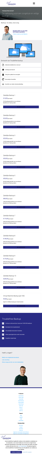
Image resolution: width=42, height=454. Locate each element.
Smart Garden (21, 402)
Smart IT (21, 407)
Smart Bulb (21, 399)
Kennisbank (21, 420)
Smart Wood (21, 404)
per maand (7, 98)
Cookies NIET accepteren (27, 452)
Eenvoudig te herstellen (9, 79)
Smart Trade (21, 397)
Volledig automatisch (8, 70)
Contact (21, 427)
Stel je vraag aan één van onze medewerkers (12, 362)
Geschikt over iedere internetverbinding (12, 84)
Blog (21, 415)
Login (21, 418)
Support (21, 417)
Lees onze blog (5, 359)
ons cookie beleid (22, 446)
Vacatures (21, 428)
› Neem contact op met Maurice (20, 34)
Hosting (21, 408)
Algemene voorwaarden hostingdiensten (21, 433)
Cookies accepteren (16, 452)
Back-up (21, 410)
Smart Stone (21, 395)
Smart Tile (21, 405)
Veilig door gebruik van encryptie (11, 74)
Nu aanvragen (21, 107)
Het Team (21, 425)
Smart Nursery (21, 400)
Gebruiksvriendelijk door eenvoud (11, 65)
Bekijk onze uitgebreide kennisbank (10, 357)
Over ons (21, 430)
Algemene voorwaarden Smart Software (21, 432)
